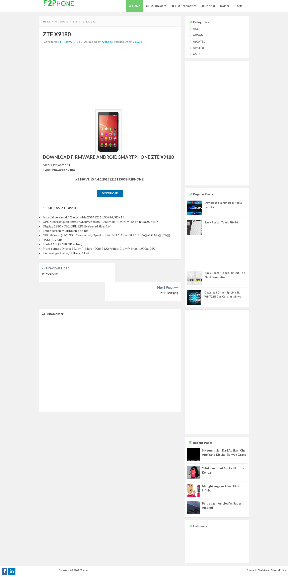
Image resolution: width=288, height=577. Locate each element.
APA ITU (198, 47)
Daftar (224, 6)
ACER (196, 28)
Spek (238, 6)
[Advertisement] (110, 77)
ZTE (79, 42)
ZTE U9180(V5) (168, 273)
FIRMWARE (67, 42)
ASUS (196, 54)
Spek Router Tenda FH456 (221, 222)
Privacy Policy (278, 570)
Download (110, 193)
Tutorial (208, 6)
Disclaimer (263, 570)
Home (134, 6)
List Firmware (156, 6)
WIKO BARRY (50, 273)
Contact (251, 570)
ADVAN (198, 35)
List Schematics (184, 6)
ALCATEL (199, 41)
